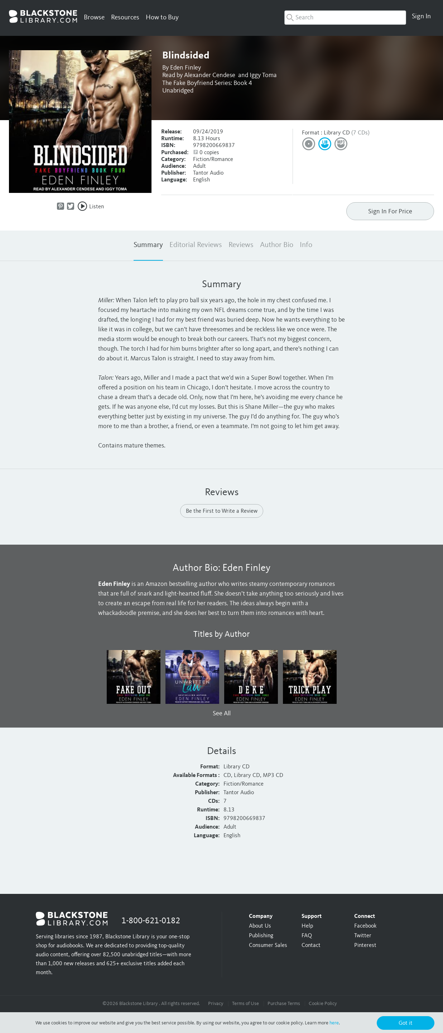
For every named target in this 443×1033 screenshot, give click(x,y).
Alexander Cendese (209, 75)
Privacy (215, 1003)
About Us (260, 926)
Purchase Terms (284, 1003)
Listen (96, 207)
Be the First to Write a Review (221, 511)
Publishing (261, 936)
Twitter (362, 936)
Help (307, 926)
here (334, 1022)
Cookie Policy (323, 1003)
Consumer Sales (268, 945)
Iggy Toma (263, 75)
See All (222, 713)
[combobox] (345, 17)
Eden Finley (185, 68)
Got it (406, 1023)
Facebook (365, 926)
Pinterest (365, 945)
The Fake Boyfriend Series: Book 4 (207, 83)
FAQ (307, 936)
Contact (311, 945)
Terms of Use (245, 1003)
